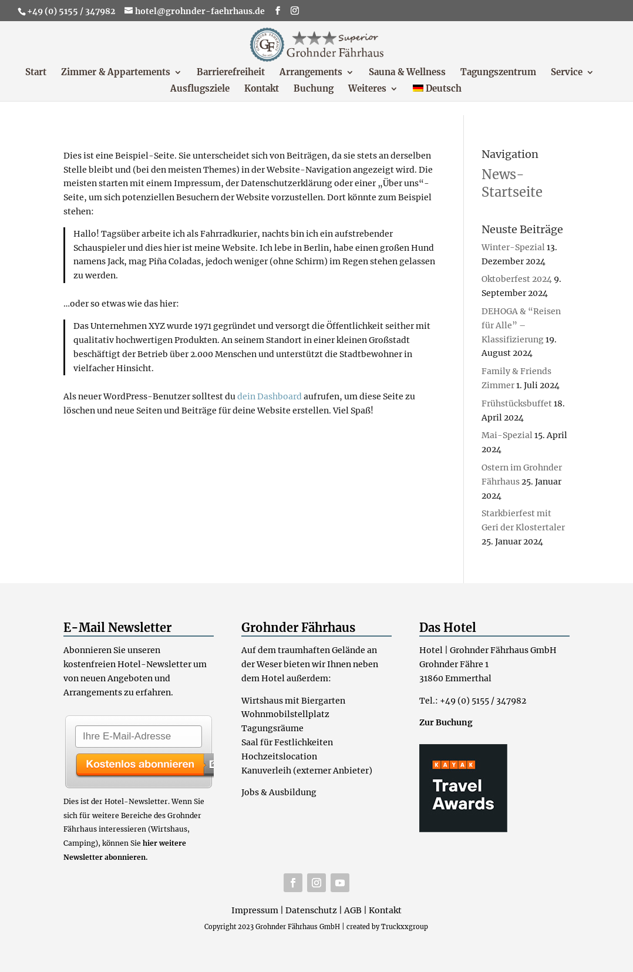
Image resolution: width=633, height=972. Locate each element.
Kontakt (261, 89)
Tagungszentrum (498, 73)
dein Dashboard (269, 396)
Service (567, 73)
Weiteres (367, 89)
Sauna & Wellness (407, 73)
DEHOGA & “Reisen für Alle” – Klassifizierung (521, 325)
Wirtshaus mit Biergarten (293, 700)
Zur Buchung (446, 722)
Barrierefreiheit (231, 73)
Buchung (314, 89)
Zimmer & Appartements (115, 73)
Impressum (254, 910)
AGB (353, 910)
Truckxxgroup (404, 927)
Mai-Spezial (507, 435)
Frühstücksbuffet (517, 403)
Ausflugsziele (200, 89)
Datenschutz (311, 910)
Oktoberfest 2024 (517, 279)
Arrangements (311, 73)
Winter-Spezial (513, 247)
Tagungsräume (272, 728)
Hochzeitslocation (279, 756)
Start (35, 73)
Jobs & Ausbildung (278, 792)
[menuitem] (437, 93)
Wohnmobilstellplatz (285, 714)
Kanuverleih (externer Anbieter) (306, 770)
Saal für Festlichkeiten (287, 742)
